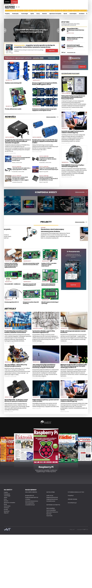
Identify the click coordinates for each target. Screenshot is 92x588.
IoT (15, 10)
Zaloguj (14, 1)
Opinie (32, 13)
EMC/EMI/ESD (83, 10)
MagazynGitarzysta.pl (52, 497)
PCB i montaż (76, 10)
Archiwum (81, 13)
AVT (85, 529)
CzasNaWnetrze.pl (30, 505)
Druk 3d (26, 10)
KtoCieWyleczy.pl (72, 502)
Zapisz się (82, 66)
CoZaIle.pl (27, 499)
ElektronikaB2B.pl (51, 508)
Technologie (24, 13)
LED (61, 10)
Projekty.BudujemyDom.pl (31, 497)
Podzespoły (15, 13)
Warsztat (70, 10)
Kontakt (6, 509)
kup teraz (73, 285)
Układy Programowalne (44, 10)
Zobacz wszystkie (52, 117)
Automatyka (73, 13)
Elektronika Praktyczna (52, 512)
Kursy (38, 13)
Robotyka (31, 10)
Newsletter (6, 4)
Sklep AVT (12, 4)
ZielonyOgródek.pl (29, 503)
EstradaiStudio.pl (51, 501)
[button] (88, 10)
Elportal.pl (49, 514)
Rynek (65, 13)
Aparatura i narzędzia (55, 13)
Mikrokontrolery (9, 10)
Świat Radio (49, 515)
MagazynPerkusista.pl (52, 499)
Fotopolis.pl (70, 495)
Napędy (52, 10)
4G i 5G (35, 10)
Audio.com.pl (50, 495)
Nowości (44, 13)
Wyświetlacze (20, 10)
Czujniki (65, 10)
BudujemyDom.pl (29, 495)
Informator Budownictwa (31, 501)
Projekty (7, 13)
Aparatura (57, 10)
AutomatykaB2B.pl (51, 510)
